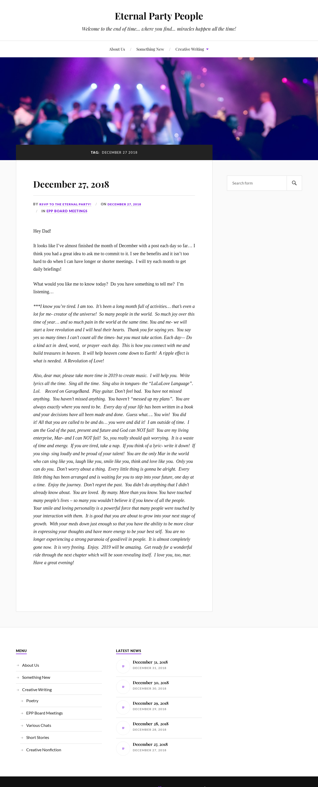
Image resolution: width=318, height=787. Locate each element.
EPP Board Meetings (67, 211)
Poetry (32, 700)
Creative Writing (189, 49)
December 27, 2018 (81, 182)
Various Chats (38, 725)
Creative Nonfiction (43, 749)
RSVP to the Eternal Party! (67, 204)
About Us (117, 49)
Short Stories (37, 737)
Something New (150, 49)
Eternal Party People (158, 15)
